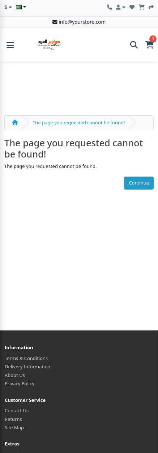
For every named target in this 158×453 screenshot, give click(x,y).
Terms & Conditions (26, 358)
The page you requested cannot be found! (79, 122)
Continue (139, 182)
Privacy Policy (19, 383)
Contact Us (17, 410)
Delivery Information (27, 366)
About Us (15, 375)
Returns (13, 419)
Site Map (14, 427)
